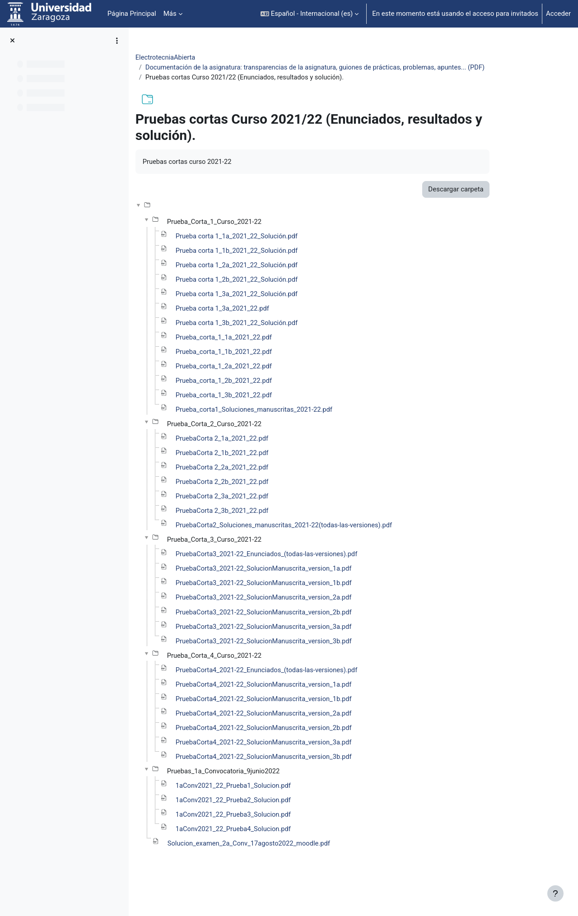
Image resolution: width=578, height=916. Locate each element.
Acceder (558, 13)
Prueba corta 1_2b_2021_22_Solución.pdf (272, 292)
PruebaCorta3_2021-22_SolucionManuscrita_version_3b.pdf (300, 658)
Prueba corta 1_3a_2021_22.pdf (257, 321)
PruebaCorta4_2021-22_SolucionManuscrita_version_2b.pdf (300, 746)
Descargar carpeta (489, 200)
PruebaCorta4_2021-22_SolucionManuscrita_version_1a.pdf (299, 702)
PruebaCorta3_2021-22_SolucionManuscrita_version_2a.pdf (299, 614)
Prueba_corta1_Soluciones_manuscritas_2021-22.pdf (290, 423)
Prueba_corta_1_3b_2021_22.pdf (259, 409)
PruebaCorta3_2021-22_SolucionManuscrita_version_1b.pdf (300, 599)
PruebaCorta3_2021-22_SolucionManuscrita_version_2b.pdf (300, 629)
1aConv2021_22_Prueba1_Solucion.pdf (268, 805)
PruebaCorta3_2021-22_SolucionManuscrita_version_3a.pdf (299, 644)
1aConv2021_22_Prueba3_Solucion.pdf (268, 834)
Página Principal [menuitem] (131, 13)
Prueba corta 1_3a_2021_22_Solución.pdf (272, 306)
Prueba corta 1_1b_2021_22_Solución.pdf (272, 262)
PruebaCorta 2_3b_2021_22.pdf (257, 526)
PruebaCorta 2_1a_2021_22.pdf (257, 453)
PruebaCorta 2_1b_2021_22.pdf (257, 468)
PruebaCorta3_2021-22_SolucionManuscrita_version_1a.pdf (299, 585)
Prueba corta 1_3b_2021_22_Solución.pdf (272, 335)
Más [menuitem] (170, 13)
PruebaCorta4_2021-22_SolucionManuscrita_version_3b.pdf (300, 776)
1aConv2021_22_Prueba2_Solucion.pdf (268, 820)
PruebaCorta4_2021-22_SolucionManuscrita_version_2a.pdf (299, 732)
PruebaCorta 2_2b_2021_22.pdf (257, 497)
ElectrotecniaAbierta (200, 57)
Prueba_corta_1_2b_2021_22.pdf (259, 394)
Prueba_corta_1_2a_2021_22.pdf (259, 380)
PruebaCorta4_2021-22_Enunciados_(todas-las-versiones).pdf (302, 688)
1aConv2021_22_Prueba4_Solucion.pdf (268, 849)
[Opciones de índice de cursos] (117, 41)
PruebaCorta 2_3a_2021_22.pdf (257, 511)
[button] (309, 14)
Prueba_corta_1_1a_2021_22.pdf (259, 350)
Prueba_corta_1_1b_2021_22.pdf (259, 365)
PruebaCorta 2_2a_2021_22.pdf (257, 482)
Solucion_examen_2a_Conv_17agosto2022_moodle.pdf (284, 864)
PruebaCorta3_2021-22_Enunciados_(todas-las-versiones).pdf (302, 570)
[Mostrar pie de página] (555, 893)
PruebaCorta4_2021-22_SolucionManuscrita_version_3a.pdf (299, 761)
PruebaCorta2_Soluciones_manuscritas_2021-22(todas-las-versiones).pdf (320, 541)
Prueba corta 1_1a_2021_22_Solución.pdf (272, 247)
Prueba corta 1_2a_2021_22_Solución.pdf (272, 277)
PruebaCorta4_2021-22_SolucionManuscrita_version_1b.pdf (300, 717)
